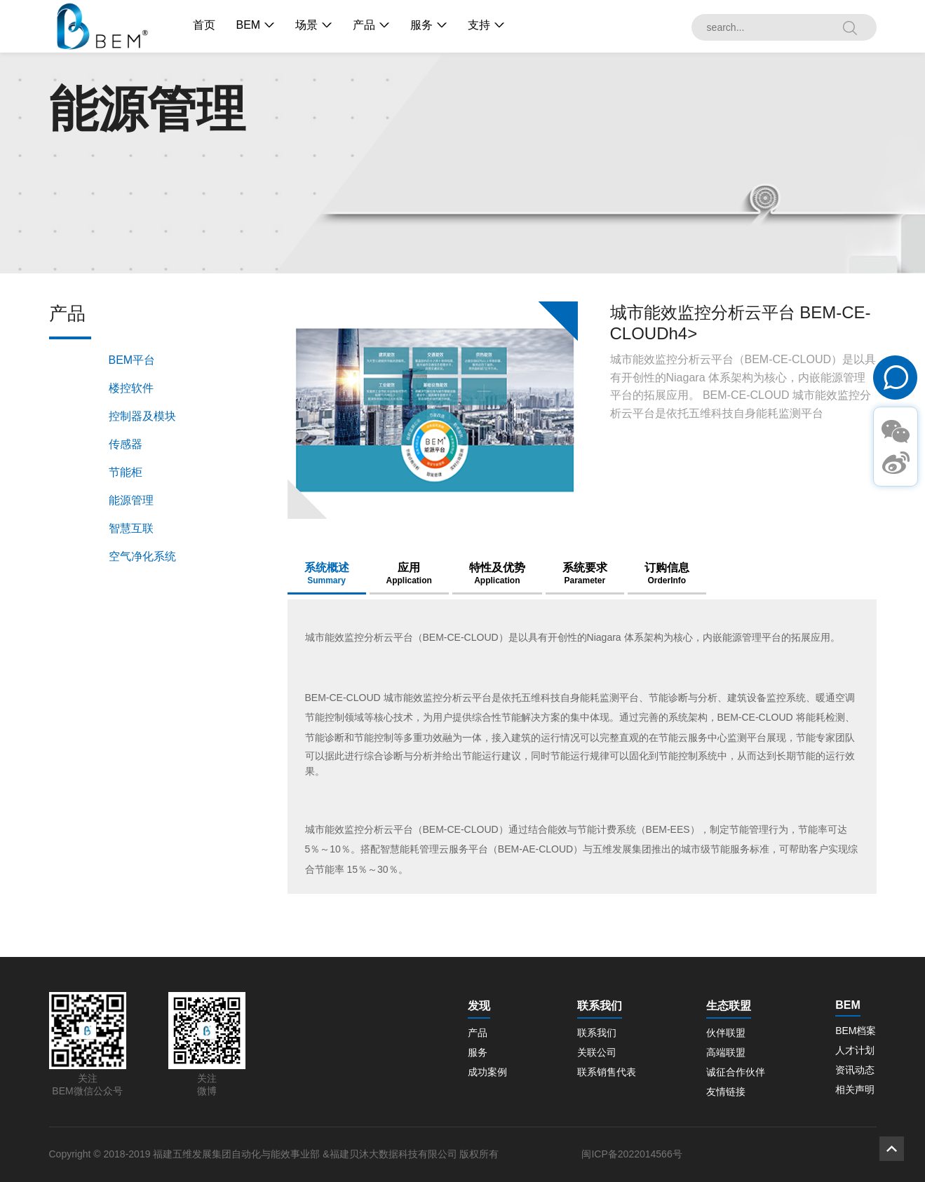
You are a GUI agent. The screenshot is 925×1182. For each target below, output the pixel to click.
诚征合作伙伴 (735, 1072)
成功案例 (487, 1072)
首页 (204, 25)
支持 (479, 25)
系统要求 (584, 573)
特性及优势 (497, 573)
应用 (409, 573)
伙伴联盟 (725, 1032)
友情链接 (725, 1091)
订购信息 (666, 573)
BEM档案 (855, 1030)
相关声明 (855, 1089)
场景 (306, 25)
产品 (364, 25)
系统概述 (326, 573)
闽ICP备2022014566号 (631, 1154)
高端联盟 (725, 1052)
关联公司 (596, 1052)
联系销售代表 (606, 1072)
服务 (421, 25)
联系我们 (596, 1032)
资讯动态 (855, 1069)
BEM (248, 25)
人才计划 (855, 1050)
